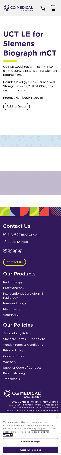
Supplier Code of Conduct (22, 367)
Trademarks (11, 379)
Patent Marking (14, 373)
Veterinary (10, 315)
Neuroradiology (14, 303)
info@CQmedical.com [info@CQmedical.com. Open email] (24, 234)
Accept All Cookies (30, 450)
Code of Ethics (13, 356)
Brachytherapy (13, 288)
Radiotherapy (13, 282)
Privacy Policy (13, 350)
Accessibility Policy (17, 333)
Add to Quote (17, 106)
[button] (53, 7)
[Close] (57, 417)
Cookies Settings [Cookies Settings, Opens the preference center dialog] (30, 441)
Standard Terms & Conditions (24, 339)
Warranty (9, 362)
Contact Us (15, 262)
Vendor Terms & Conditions (23, 344)
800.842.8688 (18, 241)
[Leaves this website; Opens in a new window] (5, 251)
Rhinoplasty (11, 309)
